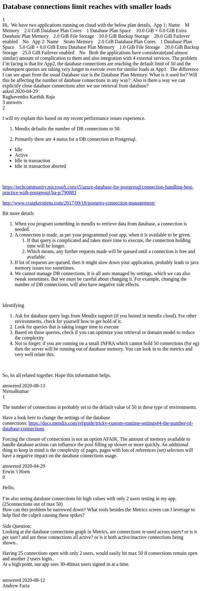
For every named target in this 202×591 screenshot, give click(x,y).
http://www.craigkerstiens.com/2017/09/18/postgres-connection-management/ (78, 202)
